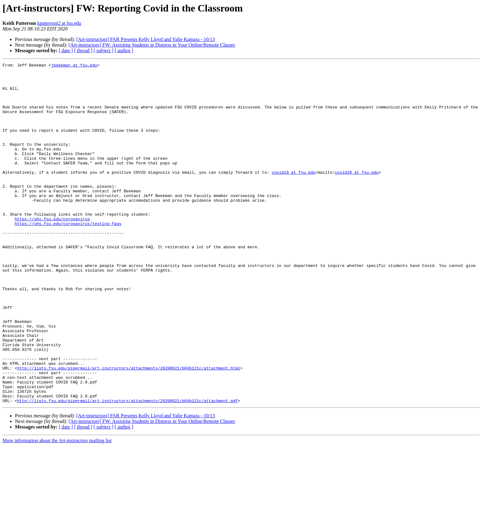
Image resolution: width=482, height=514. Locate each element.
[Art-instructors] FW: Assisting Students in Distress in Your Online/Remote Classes (151, 45)
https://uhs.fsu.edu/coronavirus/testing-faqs (68, 256)
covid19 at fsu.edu (293, 194)
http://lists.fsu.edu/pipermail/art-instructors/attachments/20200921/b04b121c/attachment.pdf (127, 468)
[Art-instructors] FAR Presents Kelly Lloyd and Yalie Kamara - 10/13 (145, 39)
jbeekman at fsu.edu (74, 66)
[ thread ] (83, 50)
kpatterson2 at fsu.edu (59, 23)
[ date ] (66, 50)
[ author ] (124, 50)
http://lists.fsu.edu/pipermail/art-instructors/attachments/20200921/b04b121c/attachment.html (128, 429)
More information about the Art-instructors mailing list (57, 508)
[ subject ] (104, 50)
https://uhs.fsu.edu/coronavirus (52, 250)
